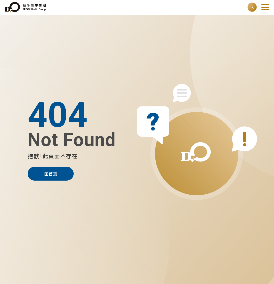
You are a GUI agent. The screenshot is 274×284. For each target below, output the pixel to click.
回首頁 (50, 174)
